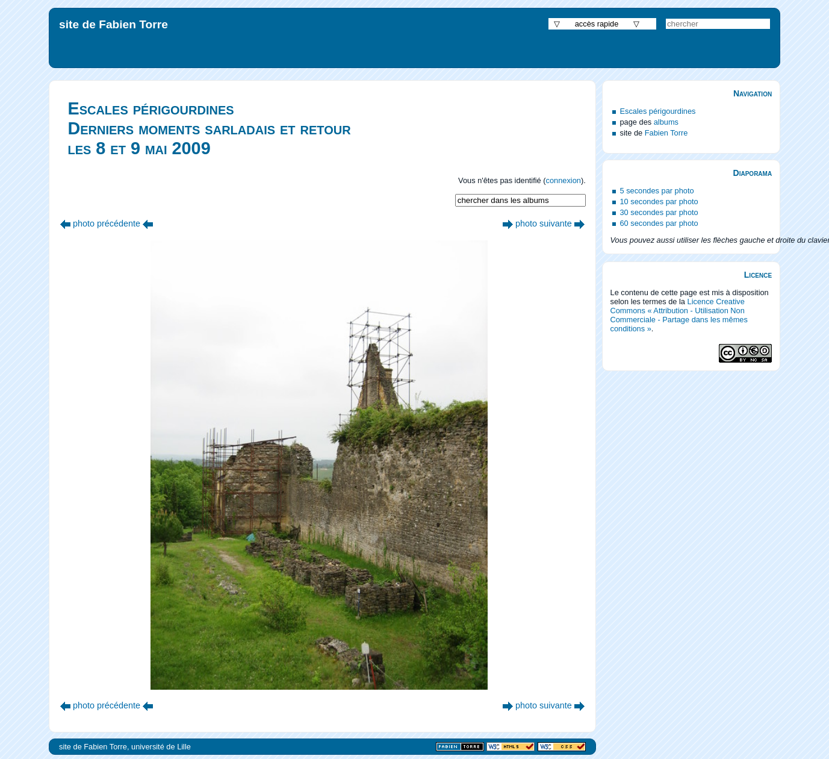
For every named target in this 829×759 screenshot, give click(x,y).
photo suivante (543, 223)
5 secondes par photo (657, 190)
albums (666, 121)
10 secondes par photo (659, 201)
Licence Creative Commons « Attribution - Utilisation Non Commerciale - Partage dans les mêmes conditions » (679, 315)
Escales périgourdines (658, 111)
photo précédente (106, 223)
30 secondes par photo (659, 212)
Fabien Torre (666, 132)
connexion (563, 180)
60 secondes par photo (659, 223)
